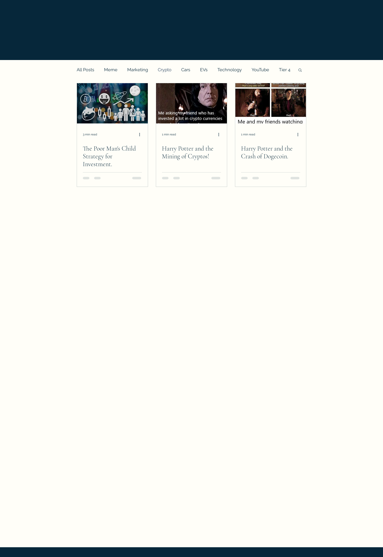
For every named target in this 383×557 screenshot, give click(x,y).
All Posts (85, 69)
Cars (185, 69)
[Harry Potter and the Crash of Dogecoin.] (270, 103)
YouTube (260, 69)
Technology (229, 69)
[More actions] (141, 134)
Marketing (137, 69)
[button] (300, 70)
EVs (204, 69)
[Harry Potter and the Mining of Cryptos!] (191, 103)
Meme (110, 69)
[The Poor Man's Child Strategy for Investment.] (112, 103)
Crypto (164, 69)
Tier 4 (284, 69)
